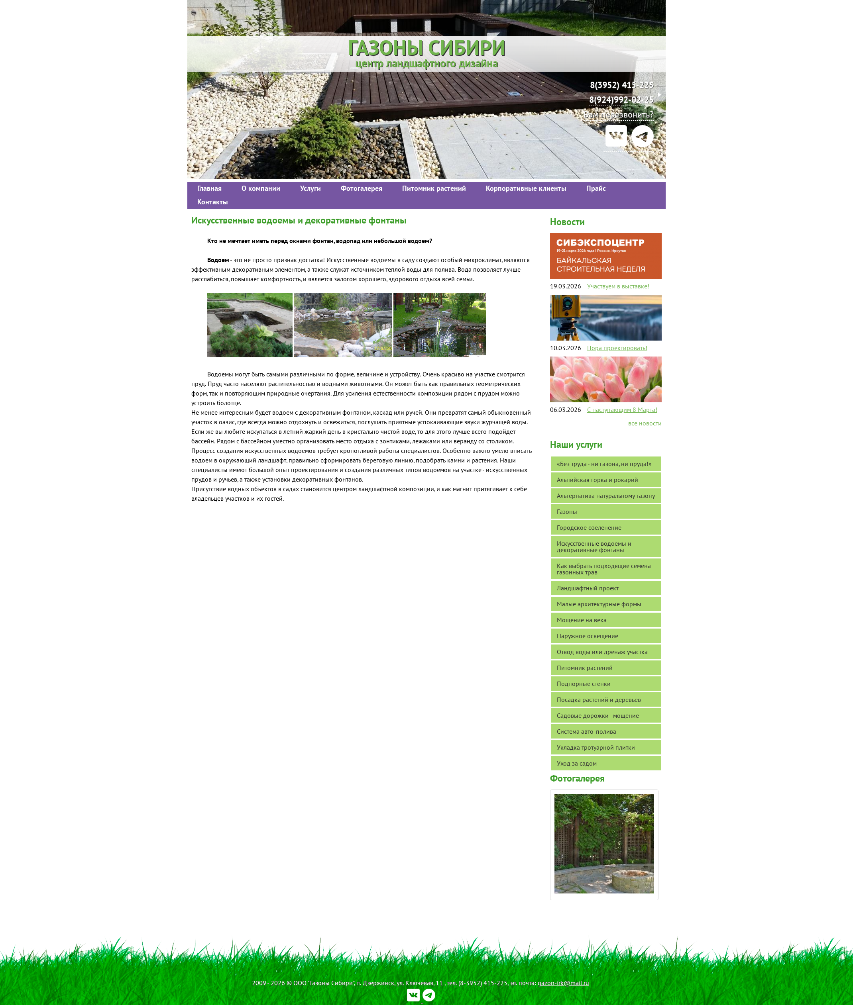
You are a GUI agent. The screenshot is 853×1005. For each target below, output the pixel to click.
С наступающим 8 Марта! (622, 409)
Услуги (310, 188)
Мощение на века (582, 619)
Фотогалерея (361, 188)
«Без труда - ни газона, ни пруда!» (604, 463)
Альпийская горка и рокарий (597, 479)
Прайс (596, 188)
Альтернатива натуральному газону (606, 495)
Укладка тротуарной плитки (596, 747)
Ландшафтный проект (588, 588)
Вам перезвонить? (619, 114)
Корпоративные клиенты (526, 188)
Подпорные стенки (584, 683)
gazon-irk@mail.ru (563, 982)
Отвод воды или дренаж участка (602, 651)
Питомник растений (434, 188)
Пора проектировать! (617, 347)
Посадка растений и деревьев (599, 699)
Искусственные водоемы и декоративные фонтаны (594, 546)
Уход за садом (577, 763)
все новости (645, 423)
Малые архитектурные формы (599, 603)
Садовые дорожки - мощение (598, 715)
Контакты (212, 201)
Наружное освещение (587, 635)
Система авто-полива (586, 731)
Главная (209, 188)
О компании (261, 188)
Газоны (567, 511)
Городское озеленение (589, 527)
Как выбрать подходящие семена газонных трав (604, 568)
